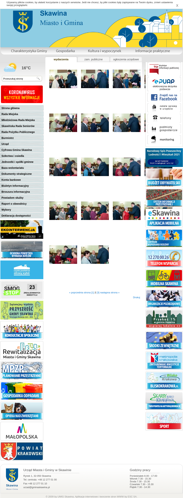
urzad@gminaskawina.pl (36, 487)
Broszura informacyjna (15, 191)
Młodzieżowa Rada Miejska (18, 120)
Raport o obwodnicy (14, 203)
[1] (92, 292)
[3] (98, 292)
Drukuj (136, 297)
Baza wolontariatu (12, 167)
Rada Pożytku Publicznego (18, 132)
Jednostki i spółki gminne (17, 161)
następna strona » (110, 292)
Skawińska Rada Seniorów (18, 126)
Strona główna (10, 108)
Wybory (6, 209)
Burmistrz (7, 137)
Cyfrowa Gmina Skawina (16, 149)
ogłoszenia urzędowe (126, 59)
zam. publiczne (93, 59)
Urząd (5, 143)
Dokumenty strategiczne (16, 173)
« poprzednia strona (80, 292)
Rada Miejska (9, 114)
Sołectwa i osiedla (12, 155)
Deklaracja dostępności (16, 215)
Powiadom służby (12, 197)
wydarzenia (61, 59)
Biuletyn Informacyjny (15, 185)
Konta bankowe (11, 179)
